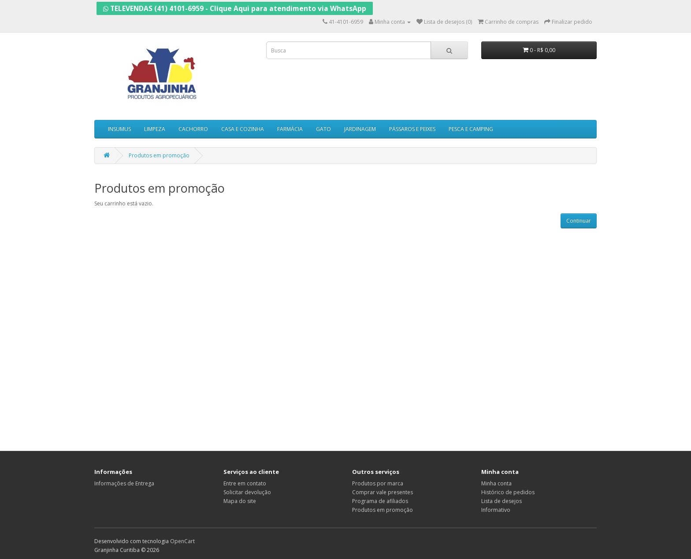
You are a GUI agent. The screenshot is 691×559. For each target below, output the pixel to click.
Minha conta (496, 483)
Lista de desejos (501, 501)
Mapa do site (239, 501)
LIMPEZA (154, 129)
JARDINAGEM (360, 129)
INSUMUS (119, 129)
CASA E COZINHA (242, 129)
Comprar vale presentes (382, 492)
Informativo (495, 510)
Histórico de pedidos (508, 492)
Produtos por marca (377, 483)
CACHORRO (193, 129)
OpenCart (182, 541)
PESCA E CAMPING (471, 129)
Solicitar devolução (247, 492)
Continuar (578, 220)
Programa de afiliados (380, 501)
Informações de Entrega (124, 483)
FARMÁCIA (290, 129)
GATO (323, 129)
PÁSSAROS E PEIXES (412, 129)
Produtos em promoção (159, 155)
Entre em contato (244, 483)
